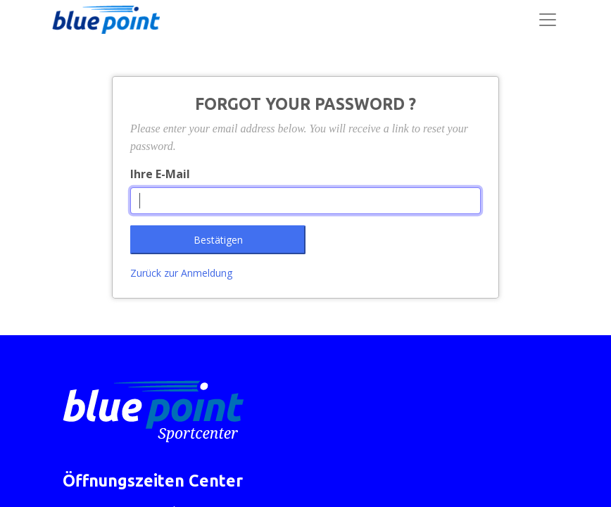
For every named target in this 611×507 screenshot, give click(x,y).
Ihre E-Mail (160, 174)
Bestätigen (218, 239)
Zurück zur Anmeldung (181, 273)
